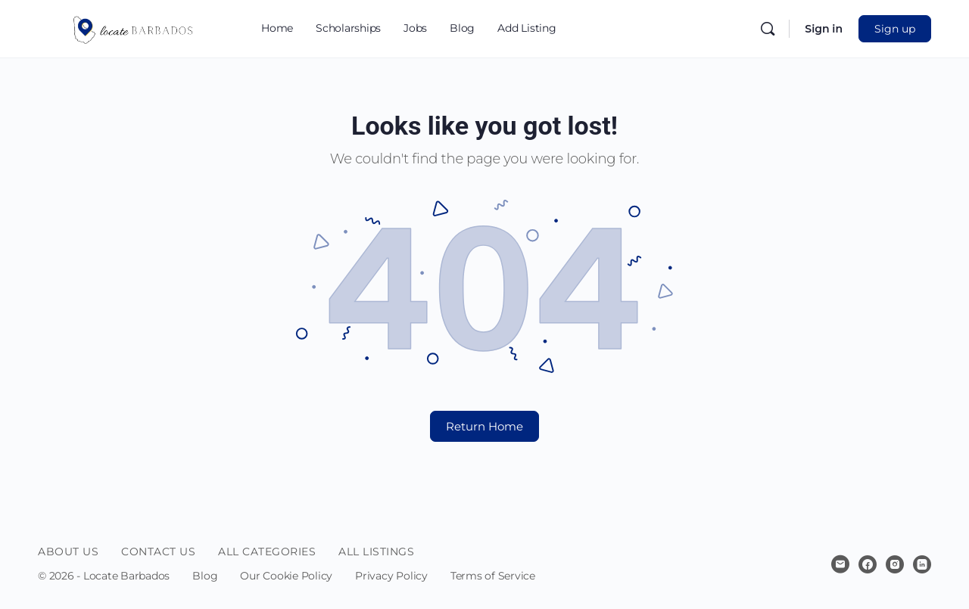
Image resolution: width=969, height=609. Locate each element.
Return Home (484, 426)
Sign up (894, 29)
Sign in (824, 29)
